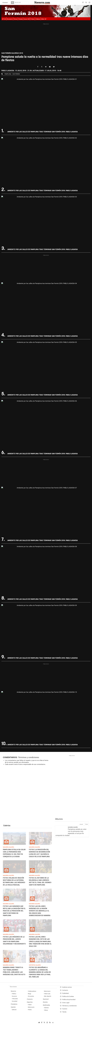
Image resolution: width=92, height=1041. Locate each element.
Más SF (44, 19)
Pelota (30, 1009)
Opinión (13, 1007)
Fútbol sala (47, 993)
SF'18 (4, 19)
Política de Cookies (68, 996)
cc (53, 1022)
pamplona (8, 74)
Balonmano (47, 991)
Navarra (13, 991)
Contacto (65, 990)
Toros (15, 19)
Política (14, 993)
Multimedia (46, 1005)
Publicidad (65, 993)
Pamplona (14, 1004)
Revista (45, 1002)
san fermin (16, 74)
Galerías (6, 825)
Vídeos (37, 19)
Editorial (14, 1009)
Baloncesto (31, 1007)
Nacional (46, 999)
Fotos (32, 19)
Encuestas (31, 996)
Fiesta (20, 19)
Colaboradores (32, 991)
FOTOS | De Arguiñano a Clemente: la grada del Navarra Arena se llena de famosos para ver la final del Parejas (40, 972)
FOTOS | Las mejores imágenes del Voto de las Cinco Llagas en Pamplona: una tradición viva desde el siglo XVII (40, 941)
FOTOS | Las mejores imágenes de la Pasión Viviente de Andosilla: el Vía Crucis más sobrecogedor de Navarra (39, 911)
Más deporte (47, 996)
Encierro (10, 19)
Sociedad (14, 1001)
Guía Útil (26, 19)
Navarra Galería (73, 827)
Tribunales (15, 998)
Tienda (64, 1012)
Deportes (30, 1002)
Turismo (64, 1009)
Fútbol (29, 1004)
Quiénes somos (67, 987)
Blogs (29, 993)
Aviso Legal (65, 1003)
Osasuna (30, 999)
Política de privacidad (68, 999)
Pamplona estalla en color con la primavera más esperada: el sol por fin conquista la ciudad (70, 832)
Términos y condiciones (28, 757)
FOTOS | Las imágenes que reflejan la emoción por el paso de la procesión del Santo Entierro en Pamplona (14, 911)
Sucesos (14, 996)
